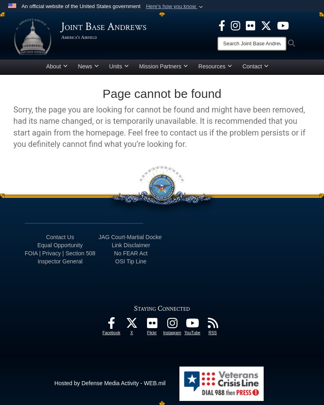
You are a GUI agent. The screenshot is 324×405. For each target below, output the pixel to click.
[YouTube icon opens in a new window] (283, 25)
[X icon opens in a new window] (266, 25)
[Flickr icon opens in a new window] (250, 25)
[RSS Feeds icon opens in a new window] (212, 325)
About (57, 66)
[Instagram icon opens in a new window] (235, 25)
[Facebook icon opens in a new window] (222, 25)
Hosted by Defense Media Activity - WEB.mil (110, 383)
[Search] (251, 44)
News (88, 66)
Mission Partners (163, 66)
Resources (215, 66)
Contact (256, 66)
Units (119, 66)
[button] (175, 6)
